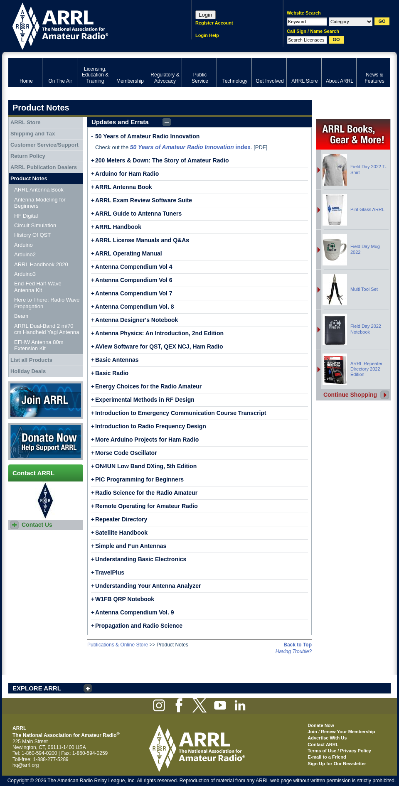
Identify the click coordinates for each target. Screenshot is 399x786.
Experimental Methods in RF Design (145, 399)
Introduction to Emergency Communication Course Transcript (180, 413)
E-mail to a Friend (327, 756)
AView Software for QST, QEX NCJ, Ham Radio (159, 346)
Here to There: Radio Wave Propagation (47, 303)
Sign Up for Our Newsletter (337, 763)
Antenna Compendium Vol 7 (133, 293)
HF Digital (26, 216)
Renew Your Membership (348, 731)
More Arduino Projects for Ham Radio (147, 439)
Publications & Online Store (117, 645)
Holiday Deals (28, 371)
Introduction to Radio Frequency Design (150, 426)
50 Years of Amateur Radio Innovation (147, 136)
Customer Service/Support (44, 145)
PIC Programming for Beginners (139, 479)
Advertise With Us (327, 737)
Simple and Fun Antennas (130, 546)
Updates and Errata (120, 121)
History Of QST (32, 235)
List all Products (31, 360)
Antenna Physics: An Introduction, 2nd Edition (159, 333)
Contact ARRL (323, 744)
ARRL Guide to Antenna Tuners (138, 213)
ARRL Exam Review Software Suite (143, 200)
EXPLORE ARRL (36, 688)
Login (205, 15)
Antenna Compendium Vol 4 (133, 266)
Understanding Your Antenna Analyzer (148, 585)
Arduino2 (25, 254)
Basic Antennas (117, 359)
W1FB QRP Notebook (124, 599)
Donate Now (45, 441)
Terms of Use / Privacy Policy (339, 750)
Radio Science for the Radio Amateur (146, 492)
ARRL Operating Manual (128, 253)
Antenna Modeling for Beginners (40, 202)
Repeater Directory (121, 519)
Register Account (214, 22)
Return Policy (27, 156)
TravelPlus (109, 572)
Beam (21, 316)
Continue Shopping (350, 394)
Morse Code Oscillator (126, 452)
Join (312, 731)
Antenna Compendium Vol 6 (133, 280)
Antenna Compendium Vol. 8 (134, 306)
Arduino (23, 245)
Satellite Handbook (121, 532)
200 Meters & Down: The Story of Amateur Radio (162, 160)
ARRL (89, 25)
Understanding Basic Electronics (140, 559)
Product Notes (28, 178)
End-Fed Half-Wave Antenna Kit (38, 286)
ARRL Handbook (118, 227)
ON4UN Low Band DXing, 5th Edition (146, 466)
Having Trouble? (294, 651)
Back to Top (297, 645)
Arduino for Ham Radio (127, 173)
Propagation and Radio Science (138, 625)
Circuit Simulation (35, 225)
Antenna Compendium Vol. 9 (134, 612)
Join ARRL (45, 400)
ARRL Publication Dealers (43, 167)
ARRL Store (25, 122)
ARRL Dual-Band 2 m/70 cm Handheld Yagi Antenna (46, 329)
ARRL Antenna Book (123, 187)
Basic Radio (111, 373)
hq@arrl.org (25, 765)
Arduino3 (25, 274)
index (190, 147)
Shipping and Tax (32, 133)
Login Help (207, 35)
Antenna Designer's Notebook (136, 320)
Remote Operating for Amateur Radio (146, 506)
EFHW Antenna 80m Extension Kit (39, 345)
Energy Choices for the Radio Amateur (148, 386)
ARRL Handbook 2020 (41, 264)
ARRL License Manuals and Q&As (142, 240)
